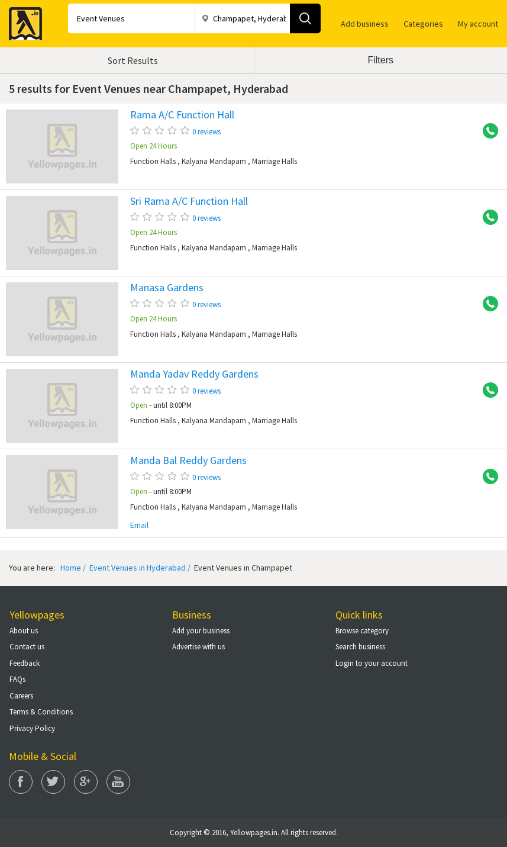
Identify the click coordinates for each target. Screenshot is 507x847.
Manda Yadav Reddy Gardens (194, 374)
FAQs (17, 679)
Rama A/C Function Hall (182, 114)
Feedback (24, 663)
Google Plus (86, 782)
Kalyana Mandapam (214, 161)
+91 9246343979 (486, 131)
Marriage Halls (274, 161)
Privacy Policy (32, 728)
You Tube (118, 782)
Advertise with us (198, 647)
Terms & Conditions (41, 712)
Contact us (26, 647)
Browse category (362, 631)
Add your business (201, 631)
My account (478, 23)
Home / (73, 567)
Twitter (53, 782)
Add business (365, 23)
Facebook (21, 782)
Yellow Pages (22, 20)
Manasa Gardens (167, 287)
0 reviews (206, 132)
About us (23, 631)
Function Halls (153, 161)
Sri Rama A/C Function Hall (189, 201)
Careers (21, 696)
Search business (360, 647)
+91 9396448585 (486, 477)
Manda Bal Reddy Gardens (188, 460)
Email (139, 525)
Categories (423, 23)
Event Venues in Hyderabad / (139, 567)
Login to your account (371, 663)
